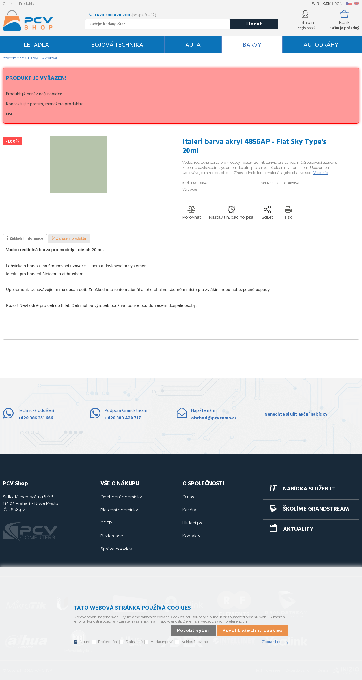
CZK (327, 3)
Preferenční (108, 642)
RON (338, 3)
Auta (193, 45)
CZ (348, 3)
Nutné (85, 642)
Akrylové (49, 58)
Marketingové (161, 642)
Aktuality (298, 529)
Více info (320, 173)
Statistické (134, 642)
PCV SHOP (35, 20)
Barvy (252, 45)
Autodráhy (320, 45)
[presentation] (25, 238)
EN (356, 3)
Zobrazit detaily (275, 642)
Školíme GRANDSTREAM (316, 509)
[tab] (25, 238)
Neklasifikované (194, 642)
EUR (315, 3)
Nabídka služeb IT (309, 489)
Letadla (36, 45)
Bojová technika (117, 45)
